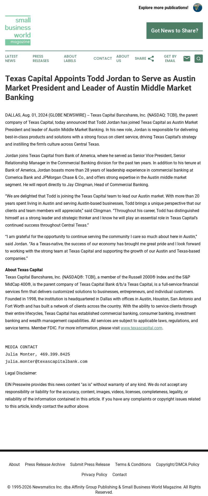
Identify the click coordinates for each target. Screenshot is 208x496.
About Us (122, 58)
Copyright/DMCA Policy (177, 464)
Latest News (11, 58)
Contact (102, 58)
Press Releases (41, 58)
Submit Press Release (90, 464)
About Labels (70, 58)
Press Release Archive (45, 464)
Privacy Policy (94, 474)
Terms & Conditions (133, 464)
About (14, 464)
